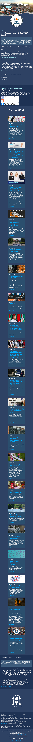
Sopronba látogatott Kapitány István (16, 125)
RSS (16, 740)
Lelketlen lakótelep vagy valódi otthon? (16, 277)
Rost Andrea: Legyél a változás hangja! (16, 464)
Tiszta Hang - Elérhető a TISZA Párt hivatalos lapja (17, 410)
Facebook (20, 740)
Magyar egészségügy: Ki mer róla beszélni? (16, 537)
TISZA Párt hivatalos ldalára (22, 734)
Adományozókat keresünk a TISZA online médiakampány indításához (16, 383)
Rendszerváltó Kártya (16, 492)
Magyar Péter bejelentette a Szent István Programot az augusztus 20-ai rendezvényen (16, 354)
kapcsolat (13, 740)
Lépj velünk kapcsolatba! (6, 686)
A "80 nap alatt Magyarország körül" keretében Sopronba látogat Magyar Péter (16, 327)
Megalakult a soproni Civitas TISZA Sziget (16, 639)
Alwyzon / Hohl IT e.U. (20, 722)
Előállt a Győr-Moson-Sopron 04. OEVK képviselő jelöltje (16, 189)
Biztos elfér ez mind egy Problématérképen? (16, 586)
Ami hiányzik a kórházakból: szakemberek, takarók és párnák (16, 439)
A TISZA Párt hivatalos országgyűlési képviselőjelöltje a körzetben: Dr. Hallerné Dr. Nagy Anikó (16, 154)
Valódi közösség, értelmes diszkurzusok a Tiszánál (17, 563)
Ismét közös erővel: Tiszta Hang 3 (15, 250)
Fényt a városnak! (15, 609)
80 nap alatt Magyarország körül (15, 515)
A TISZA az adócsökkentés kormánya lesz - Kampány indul (14, 223)
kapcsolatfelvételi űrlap (24, 736)
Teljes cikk (11, 138)
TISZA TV (12, 304)
